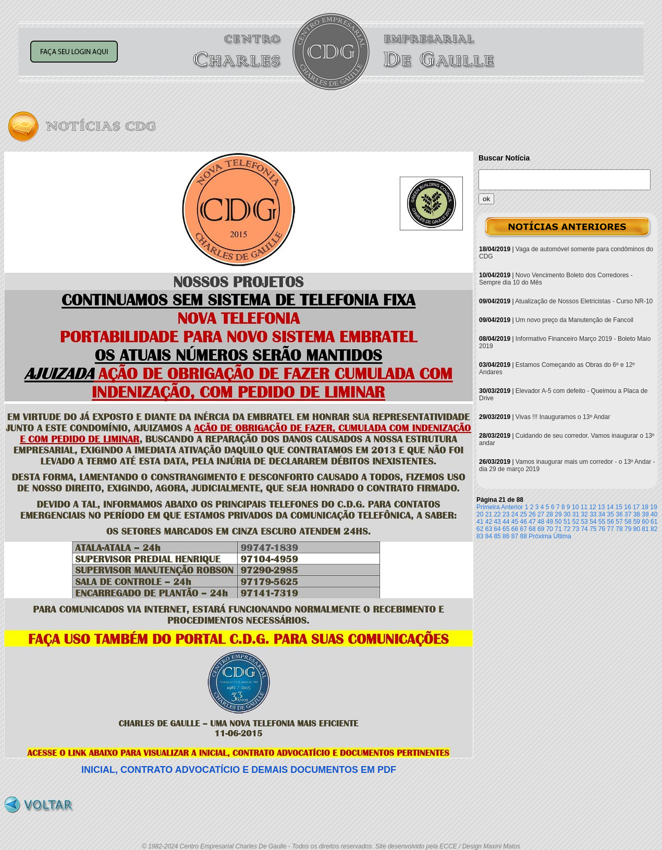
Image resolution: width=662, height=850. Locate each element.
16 (627, 507)
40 (654, 514)
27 (540, 514)
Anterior (512, 507)
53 (584, 521)
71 (558, 529)
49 (549, 521)
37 (627, 514)
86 (505, 536)
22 (497, 514)
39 (645, 514)
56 (610, 521)
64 (497, 529)
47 (532, 521)
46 (523, 521)
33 (593, 514)
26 (532, 514)
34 (601, 514)
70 (549, 529)
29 (558, 514)
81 (645, 529)
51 (566, 521)
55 (601, 521)
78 (619, 529)
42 (488, 521)
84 (488, 536)
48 (540, 521)
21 (488, 514)
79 (627, 529)
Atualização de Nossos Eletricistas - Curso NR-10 (584, 301)
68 (532, 529)
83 (479, 536)
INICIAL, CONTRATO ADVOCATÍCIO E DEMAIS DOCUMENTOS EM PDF (238, 770)
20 (479, 514)
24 (514, 514)
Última (562, 536)
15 (619, 507)
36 (619, 514)
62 (479, 529)
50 (558, 521)
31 (575, 514)
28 (549, 514)
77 (610, 529)
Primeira (488, 507)
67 (523, 529)
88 (523, 536)
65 (505, 529)
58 (627, 521)
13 (601, 507)
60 (645, 521)
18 (645, 507)
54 (593, 521)
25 (523, 514)
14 (610, 507)
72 (566, 529)
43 (497, 521)
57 (619, 521)
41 (479, 521)
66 (514, 529)
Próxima (540, 536)
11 (584, 507)
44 (505, 521)
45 (514, 521)
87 (514, 536)
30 (566, 514)
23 (505, 514)
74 (584, 529)
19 (653, 507)
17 (636, 507)
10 (575, 507)
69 (540, 529)
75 (593, 529)
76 (601, 529)
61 (654, 521)
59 (636, 521)
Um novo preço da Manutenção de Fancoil (574, 320)
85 (497, 536)
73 (575, 529)
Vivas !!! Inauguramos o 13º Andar (563, 417)
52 (575, 521)
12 (592, 507)
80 (636, 529)
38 (636, 514)
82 (654, 529)
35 (610, 514)
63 (488, 529)
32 (584, 514)
